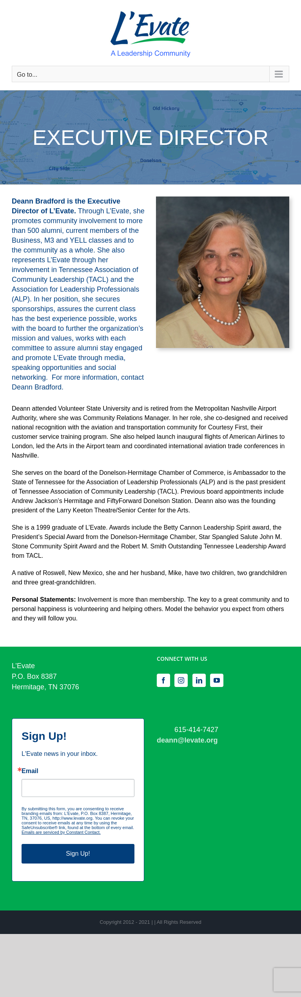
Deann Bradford (37, 387)
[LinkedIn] (199, 680)
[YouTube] (216, 680)
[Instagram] (181, 680)
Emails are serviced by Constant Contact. (61, 832)
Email (30, 771)
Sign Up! (78, 853)
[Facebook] (163, 680)
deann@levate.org (187, 740)
